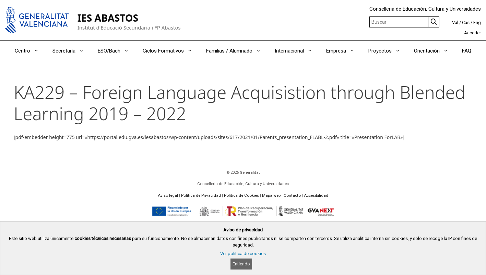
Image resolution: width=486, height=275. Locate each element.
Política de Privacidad (201, 195)
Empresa (343, 51)
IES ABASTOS (108, 17)
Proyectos (387, 51)
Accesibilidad (316, 195)
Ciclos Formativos (171, 51)
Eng (477, 22)
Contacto (292, 195)
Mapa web (271, 195)
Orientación (434, 51)
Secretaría (71, 51)
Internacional (297, 51)
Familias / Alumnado (237, 51)
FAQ (466, 51)
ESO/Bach (117, 51)
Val (455, 22)
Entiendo (241, 263)
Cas (466, 22)
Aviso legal (168, 195)
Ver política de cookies (243, 253)
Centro (30, 51)
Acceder (472, 32)
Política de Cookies (241, 195)
